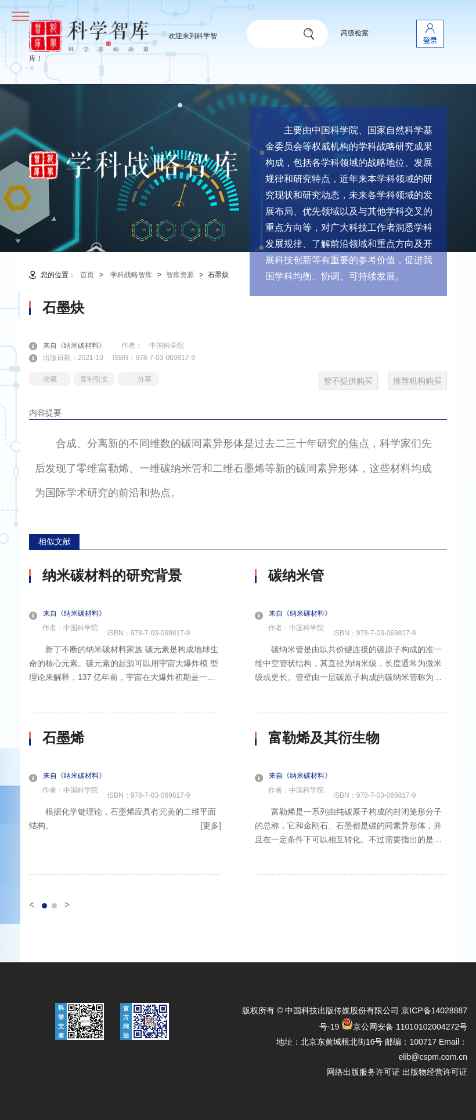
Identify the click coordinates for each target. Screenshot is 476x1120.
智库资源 (180, 275)
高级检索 (355, 33)
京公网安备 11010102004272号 (404, 1026)
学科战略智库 (131, 275)
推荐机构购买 (417, 381)
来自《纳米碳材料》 (81, 345)
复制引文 (94, 379)
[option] (125, 721)
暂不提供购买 (348, 381)
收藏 (50, 379)
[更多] (210, 825)
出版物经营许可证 (434, 1072)
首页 (87, 275)
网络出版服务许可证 (363, 1072)
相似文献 (54, 541)
